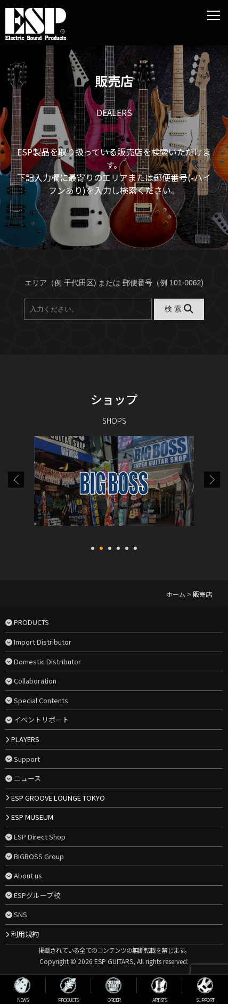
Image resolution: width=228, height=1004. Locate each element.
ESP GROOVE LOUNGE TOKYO (58, 798)
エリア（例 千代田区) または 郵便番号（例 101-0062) (114, 282)
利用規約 (25, 934)
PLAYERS (25, 739)
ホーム (175, 593)
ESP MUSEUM (32, 817)
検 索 (179, 309)
